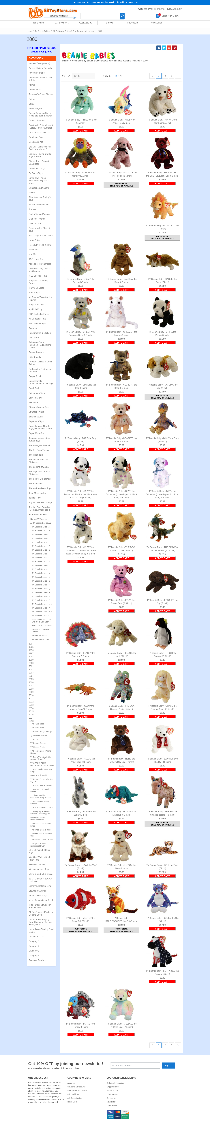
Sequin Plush (35, 376)
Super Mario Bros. (37, 433)
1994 (31, 644)
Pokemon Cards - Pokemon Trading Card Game (40, 345)
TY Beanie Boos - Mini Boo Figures (41, 780)
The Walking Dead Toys (40, 488)
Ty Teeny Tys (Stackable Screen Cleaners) (40, 758)
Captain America (36, 120)
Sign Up (168, 1065)
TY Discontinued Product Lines (40, 825)
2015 (31, 711)
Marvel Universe (36, 288)
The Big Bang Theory (39, 450)
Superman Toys (36, 421)
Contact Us (111, 1098)
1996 (31, 650)
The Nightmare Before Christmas (39, 472)
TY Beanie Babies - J (41, 561)
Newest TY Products (38, 519)
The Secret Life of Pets (40, 479)
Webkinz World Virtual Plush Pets (39, 858)
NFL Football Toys (37, 319)
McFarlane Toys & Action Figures (40, 298)
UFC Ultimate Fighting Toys (39, 851)
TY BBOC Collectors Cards (41, 807)
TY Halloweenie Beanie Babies (40, 790)
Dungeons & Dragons (39, 188)
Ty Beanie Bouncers (38, 735)
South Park (34, 388)
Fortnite (32, 209)
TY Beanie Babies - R (41, 592)
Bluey (31, 104)
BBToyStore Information (77, 1090)
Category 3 (34, 951)
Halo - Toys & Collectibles (41, 235)
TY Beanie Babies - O (41, 581)
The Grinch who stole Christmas (39, 460)
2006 (31, 682)
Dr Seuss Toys (36, 173)
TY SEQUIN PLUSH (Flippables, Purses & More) (42, 764)
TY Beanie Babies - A (41, 527)
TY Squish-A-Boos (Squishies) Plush (38, 845)
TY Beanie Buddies (38, 743)
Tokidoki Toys (35, 498)
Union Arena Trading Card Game (41, 930)
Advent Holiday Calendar (40, 68)
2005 (31, 679)
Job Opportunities (75, 1098)
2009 (31, 692)
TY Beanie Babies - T (41, 600)
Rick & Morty (35, 357)
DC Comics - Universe (39, 132)
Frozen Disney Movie (39, 204)
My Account (174, 9)
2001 (31, 666)
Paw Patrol (34, 338)
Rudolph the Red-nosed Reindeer (40, 370)
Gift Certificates (74, 1094)
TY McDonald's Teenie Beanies (39, 802)
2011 (31, 698)
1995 (31, 647)
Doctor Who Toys (37, 168)
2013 (31, 705)
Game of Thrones (37, 219)
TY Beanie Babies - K (41, 565)
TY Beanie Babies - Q (41, 588)
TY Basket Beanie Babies (41, 785)
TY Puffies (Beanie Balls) (40, 830)
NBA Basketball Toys (38, 314)
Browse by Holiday (38, 895)
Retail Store (72, 1102)
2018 (31, 721)
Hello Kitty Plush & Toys (40, 245)
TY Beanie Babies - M (41, 573)
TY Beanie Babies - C (41, 534)
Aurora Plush (35, 89)
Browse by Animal (37, 891)
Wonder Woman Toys (39, 869)
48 (116, 76)
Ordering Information (115, 1083)
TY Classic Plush (37, 747)
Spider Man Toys (37, 393)
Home (29, 31)
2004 (31, 676)
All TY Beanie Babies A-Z (63, 31)
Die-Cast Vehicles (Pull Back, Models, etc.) (40, 148)
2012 (31, 702)
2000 (31, 663)
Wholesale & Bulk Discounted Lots (37, 819)
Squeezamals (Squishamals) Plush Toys (41, 382)
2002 (31, 669)
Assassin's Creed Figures (41, 94)
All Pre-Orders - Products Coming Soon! (41, 913)
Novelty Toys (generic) (39, 63)
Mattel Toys (34, 292)
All (121, 76)
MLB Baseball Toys (38, 276)
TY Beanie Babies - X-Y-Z (42, 612)
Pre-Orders (132, 24)
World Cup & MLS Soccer (41, 874)
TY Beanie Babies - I (40, 558)
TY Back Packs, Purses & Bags (41, 770)
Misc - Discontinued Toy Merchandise (40, 906)
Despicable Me (36, 142)
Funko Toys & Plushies (39, 214)
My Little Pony (35, 309)
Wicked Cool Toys (37, 864)
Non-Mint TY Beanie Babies (40, 630)
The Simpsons (35, 484)
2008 (31, 689)
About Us (71, 1083)
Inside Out (34, 250)
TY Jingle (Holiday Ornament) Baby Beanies (40, 796)
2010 (31, 695)
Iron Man (33, 254)
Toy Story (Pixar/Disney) (40, 502)
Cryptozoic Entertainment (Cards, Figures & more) (41, 126)
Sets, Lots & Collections (42, 626)
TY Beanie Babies (42, 31)
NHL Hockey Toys (37, 323)
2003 (31, 673)
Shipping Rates (113, 1087)
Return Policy (112, 1090)
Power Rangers (36, 352)
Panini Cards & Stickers (40, 333)
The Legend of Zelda (39, 467)
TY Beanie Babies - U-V (42, 604)
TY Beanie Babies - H (41, 554)
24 (110, 76)
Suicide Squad (36, 417)
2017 (31, 718)
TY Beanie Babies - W (41, 608)
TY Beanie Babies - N (41, 577)
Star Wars (33, 402)
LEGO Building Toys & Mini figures (39, 269)
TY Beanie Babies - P (41, 585)
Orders (159, 9)
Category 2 (34, 946)
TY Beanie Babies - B (41, 531)
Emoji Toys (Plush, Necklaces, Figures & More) (39, 180)
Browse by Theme (39, 636)
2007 (31, 685)
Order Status (112, 1105)
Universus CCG (36, 937)
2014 (31, 708)
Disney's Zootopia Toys (40, 886)
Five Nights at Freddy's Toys (40, 198)
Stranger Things (36, 412)
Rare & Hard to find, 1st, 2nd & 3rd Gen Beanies (42, 620)
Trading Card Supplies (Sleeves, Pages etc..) (39, 508)
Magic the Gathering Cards (38, 282)
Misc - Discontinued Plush (41, 900)
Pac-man (33, 328)
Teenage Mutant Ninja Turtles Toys (39, 439)
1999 (31, 660)
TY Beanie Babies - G (41, 550)
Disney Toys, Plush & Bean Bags (39, 162)
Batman (32, 99)
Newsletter (111, 1102)
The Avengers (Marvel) (39, 445)
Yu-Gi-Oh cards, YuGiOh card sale (40, 880)
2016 (31, 714)
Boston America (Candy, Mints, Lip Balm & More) (40, 114)
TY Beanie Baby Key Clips (41, 732)
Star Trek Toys (35, 398)
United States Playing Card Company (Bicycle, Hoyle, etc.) (40, 922)
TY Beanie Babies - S (41, 596)
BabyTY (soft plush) (38, 775)
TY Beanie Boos (37, 724)
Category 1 (34, 941)
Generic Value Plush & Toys (39, 229)
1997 (31, 653)
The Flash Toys (36, 455)
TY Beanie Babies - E (41, 542)
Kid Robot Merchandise (40, 264)
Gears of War (35, 223)
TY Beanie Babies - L (41, 569)
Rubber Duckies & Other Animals (40, 363)
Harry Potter (34, 240)
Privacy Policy (112, 1094)
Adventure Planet (37, 73)
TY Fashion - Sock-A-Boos (41, 840)
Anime (32, 85)
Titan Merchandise (37, 493)
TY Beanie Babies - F (41, 546)
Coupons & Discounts (77, 1087)
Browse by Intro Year (85, 31)
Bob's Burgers (35, 108)
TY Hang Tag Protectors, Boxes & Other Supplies (40, 812)
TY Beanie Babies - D (41, 538)
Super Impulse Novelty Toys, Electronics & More (40, 427)
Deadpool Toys (36, 137)
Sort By (66, 76)
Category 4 (34, 955)
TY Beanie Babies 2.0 (41, 616)
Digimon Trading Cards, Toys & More (40, 155)
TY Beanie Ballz (37, 728)
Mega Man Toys (36, 305)
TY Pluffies (34, 739)
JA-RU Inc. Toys (36, 259)
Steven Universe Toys (39, 407)
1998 (31, 657)
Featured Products (37, 960)
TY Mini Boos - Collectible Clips (41, 835)
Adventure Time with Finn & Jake (41, 78)
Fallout (32, 192)
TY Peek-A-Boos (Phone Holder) (40, 752)
